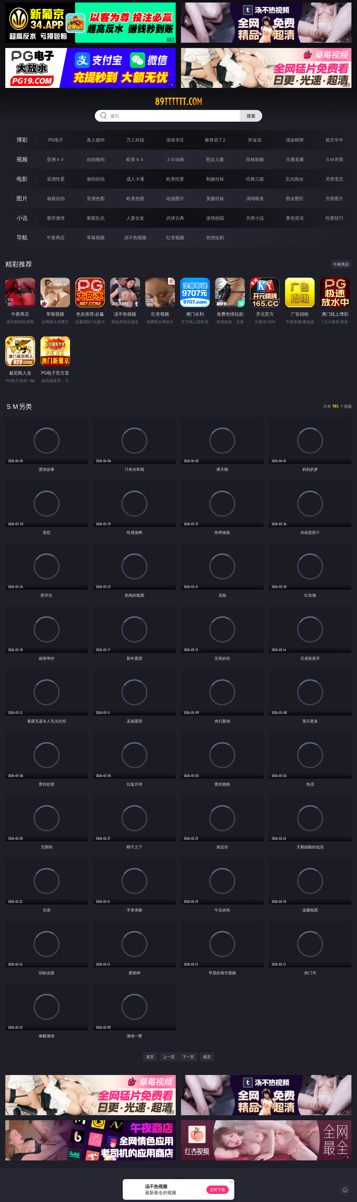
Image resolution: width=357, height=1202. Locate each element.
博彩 (22, 139)
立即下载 (217, 1189)
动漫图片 (175, 198)
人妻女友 (135, 218)
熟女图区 (295, 198)
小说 (22, 218)
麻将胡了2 (215, 140)
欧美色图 (135, 198)
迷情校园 (215, 218)
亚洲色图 (96, 198)
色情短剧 (215, 237)
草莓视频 (96, 237)
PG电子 (55, 140)
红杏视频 (175, 237)
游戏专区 (175, 140)
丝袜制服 (255, 159)
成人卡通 (135, 179)
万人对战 (135, 140)
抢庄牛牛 (334, 140)
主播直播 (295, 159)
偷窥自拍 (56, 198)
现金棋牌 (295, 140)
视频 (22, 159)
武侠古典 (175, 218)
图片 (22, 198)
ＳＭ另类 (334, 159)
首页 (150, 1056)
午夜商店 (56, 237)
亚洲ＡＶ (56, 159)
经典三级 (255, 179)
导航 (22, 237)
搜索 (251, 116)
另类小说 (255, 218)
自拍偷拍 (96, 159)
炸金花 (255, 140)
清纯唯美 (255, 198)
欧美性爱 (175, 179)
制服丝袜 (215, 179)
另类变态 (334, 179)
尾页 (207, 1056)
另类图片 (334, 198)
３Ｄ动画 (175, 159)
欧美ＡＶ (135, 159)
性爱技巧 (334, 218)
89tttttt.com (178, 101)
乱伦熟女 (295, 179)
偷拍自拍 (96, 179)
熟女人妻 (215, 159)
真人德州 (96, 140)
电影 (22, 179)
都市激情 (56, 218)
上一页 (169, 1056)
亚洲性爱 (56, 179)
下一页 (188, 1056)
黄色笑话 (295, 218)
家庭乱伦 (96, 218)
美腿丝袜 (215, 198)
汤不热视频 (135, 237)
